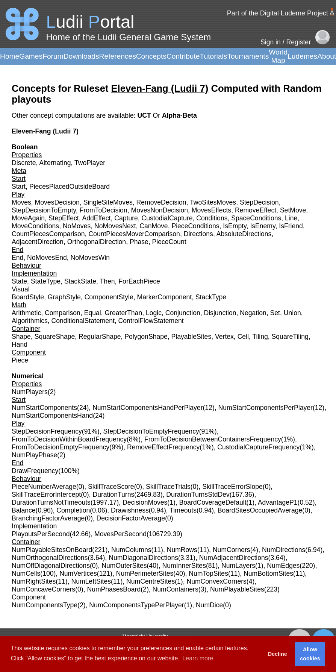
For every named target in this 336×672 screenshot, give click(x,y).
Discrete (24, 163)
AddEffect (96, 218)
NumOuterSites (124, 565)
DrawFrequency (35, 471)
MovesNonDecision (159, 210)
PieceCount (169, 242)
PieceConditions (195, 226)
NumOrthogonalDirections (50, 557)
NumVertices (78, 573)
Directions (198, 234)
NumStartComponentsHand (52, 415)
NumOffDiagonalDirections (51, 565)
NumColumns (131, 550)
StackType (210, 297)
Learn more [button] (197, 658)
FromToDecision (103, 210)
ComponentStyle (109, 297)
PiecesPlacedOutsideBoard (69, 186)
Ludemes (302, 56)
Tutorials (213, 56)
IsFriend (291, 226)
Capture (126, 218)
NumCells (26, 573)
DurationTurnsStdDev (198, 494)
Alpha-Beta (179, 115)
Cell (243, 336)
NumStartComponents (44, 407)
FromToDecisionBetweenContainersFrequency (212, 439)
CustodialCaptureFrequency (258, 447)
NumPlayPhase (34, 455)
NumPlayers (30, 392)
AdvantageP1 (278, 502)
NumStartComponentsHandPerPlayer (147, 407)
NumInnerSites (184, 565)
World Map (278, 56)
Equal (92, 313)
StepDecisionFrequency (47, 431)
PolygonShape (145, 336)
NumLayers (238, 565)
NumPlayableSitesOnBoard (52, 550)
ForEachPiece (139, 281)
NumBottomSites (268, 573)
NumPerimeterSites (145, 573)
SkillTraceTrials (168, 486)
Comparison (62, 313)
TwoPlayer (89, 163)
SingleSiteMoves (108, 202)
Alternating (55, 163)
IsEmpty (234, 226)
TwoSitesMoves (213, 202)
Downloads (81, 56)
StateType (46, 281)
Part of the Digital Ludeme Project (277, 13)
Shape (21, 336)
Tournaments (248, 56)
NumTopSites (208, 573)
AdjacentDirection (38, 242)
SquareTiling (290, 336)
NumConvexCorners (216, 581)
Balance (24, 510)
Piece (20, 360)
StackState (80, 281)
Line (291, 218)
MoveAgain (28, 218)
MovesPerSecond (120, 534)
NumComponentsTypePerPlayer (136, 605)
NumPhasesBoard (114, 589)
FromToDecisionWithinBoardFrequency (69, 439)
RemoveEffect (255, 210)
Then (107, 281)
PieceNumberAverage (44, 486)
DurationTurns (113, 494)
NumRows (182, 550)
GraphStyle (64, 297)
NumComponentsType (44, 605)
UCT (145, 115)
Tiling (260, 336)
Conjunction (182, 313)
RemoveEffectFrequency (163, 447)
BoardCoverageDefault (213, 502)
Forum (52, 56)
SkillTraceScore (111, 486)
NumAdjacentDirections (233, 557)
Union (292, 313)
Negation (253, 313)
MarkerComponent (164, 297)
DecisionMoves (145, 502)
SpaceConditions (256, 218)
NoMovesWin (90, 257)
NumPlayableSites (237, 589)
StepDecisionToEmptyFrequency (151, 431)
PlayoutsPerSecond (41, 534)
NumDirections (283, 550)
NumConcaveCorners (43, 589)
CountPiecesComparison (48, 234)
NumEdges (283, 565)
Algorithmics (30, 321)
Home (9, 56)
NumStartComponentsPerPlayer (265, 407)
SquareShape (55, 336)
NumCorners (231, 550)
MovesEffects (211, 210)
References (117, 56)
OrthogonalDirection (96, 242)
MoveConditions (35, 226)
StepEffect (63, 218)
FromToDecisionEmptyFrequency (60, 447)
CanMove (153, 226)
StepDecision (259, 202)
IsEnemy (262, 226)
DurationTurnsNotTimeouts (51, 502)
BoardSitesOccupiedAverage (260, 510)
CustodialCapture (167, 218)
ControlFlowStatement (151, 321)
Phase (139, 242)
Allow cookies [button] (310, 653)
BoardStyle (28, 297)
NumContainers (175, 589)
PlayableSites (191, 336)
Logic (154, 313)
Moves (21, 202)
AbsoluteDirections (244, 234)
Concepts (151, 56)
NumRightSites (34, 581)
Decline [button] (277, 654)
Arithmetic (26, 313)
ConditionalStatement (83, 321)
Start (19, 186)
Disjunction (220, 313)
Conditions (211, 218)
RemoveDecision (161, 202)
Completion (73, 510)
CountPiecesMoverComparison (134, 234)
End (17, 257)
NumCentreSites (150, 581)
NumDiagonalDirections (143, 557)
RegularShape (100, 336)
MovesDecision (57, 202)
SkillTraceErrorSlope (232, 486)
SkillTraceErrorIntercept (46, 494)
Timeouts (183, 510)
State (19, 281)
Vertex (224, 336)
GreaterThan (123, 313)
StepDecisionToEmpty (44, 210)
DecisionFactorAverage (131, 518)
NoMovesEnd (47, 257)
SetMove (293, 210)
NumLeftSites (91, 581)
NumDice (209, 605)
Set (275, 313)
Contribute (183, 56)
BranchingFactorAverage (48, 518)
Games (30, 56)
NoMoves (77, 226)
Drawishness (130, 510)
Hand (19, 344)
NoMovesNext (115, 226)
